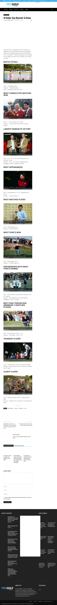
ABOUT (24, 0)
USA (25, 408)
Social (6, 9)
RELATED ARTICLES (8, 445)
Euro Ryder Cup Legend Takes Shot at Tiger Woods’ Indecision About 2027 (27, 458)
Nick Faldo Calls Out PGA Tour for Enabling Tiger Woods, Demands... (12, 541)
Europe (16, 408)
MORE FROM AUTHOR (19, 445)
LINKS (26, 9)
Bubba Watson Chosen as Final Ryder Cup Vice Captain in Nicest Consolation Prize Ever (10, 426)
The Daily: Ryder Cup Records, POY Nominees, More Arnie (25, 424)
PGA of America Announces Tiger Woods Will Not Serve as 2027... (13, 548)
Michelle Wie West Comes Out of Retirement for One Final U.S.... (12, 563)
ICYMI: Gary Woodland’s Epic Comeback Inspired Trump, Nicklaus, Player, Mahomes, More (12, 572)
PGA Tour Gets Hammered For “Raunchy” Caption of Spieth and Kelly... (42, 552)
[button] (51, 9)
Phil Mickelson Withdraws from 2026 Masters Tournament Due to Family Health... (13, 519)
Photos (16, 9)
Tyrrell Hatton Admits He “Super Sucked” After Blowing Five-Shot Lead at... (42, 525)
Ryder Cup (21, 408)
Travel (22, 9)
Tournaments (6, 14)
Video (11, 9)
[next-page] (6, 465)
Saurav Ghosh (10, 20)
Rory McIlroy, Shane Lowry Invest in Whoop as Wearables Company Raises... (13, 533)
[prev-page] (4, 465)
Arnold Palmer (10, 408)
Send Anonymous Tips (42, 0)
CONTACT (29, 0)
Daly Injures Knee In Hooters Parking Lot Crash (43, 537)
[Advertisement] (43, 25)
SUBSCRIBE (34, 0)
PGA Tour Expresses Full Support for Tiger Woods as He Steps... (13, 556)
